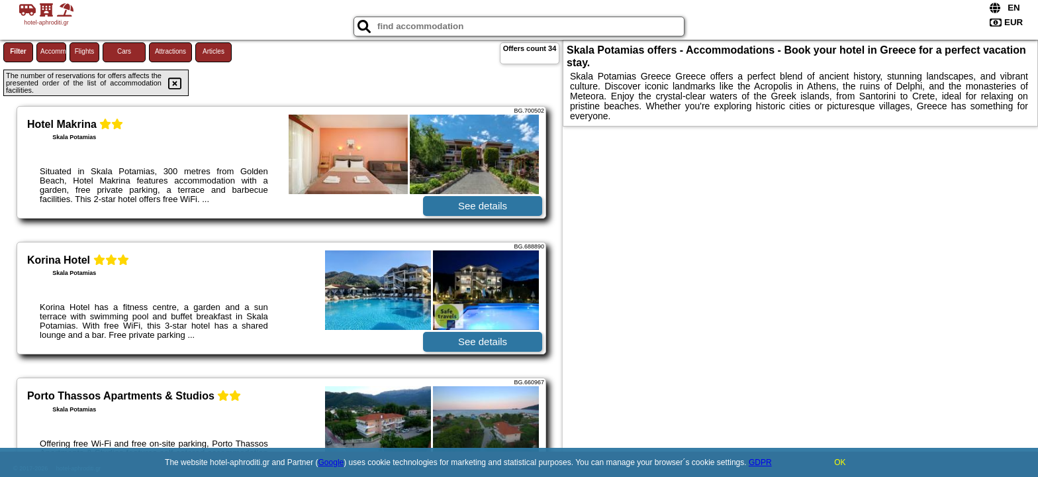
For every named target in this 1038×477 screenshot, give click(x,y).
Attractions (170, 51)
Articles (213, 51)
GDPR (760, 462)
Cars (124, 51)
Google (331, 462)
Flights (84, 51)
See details (482, 205)
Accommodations (53, 51)
